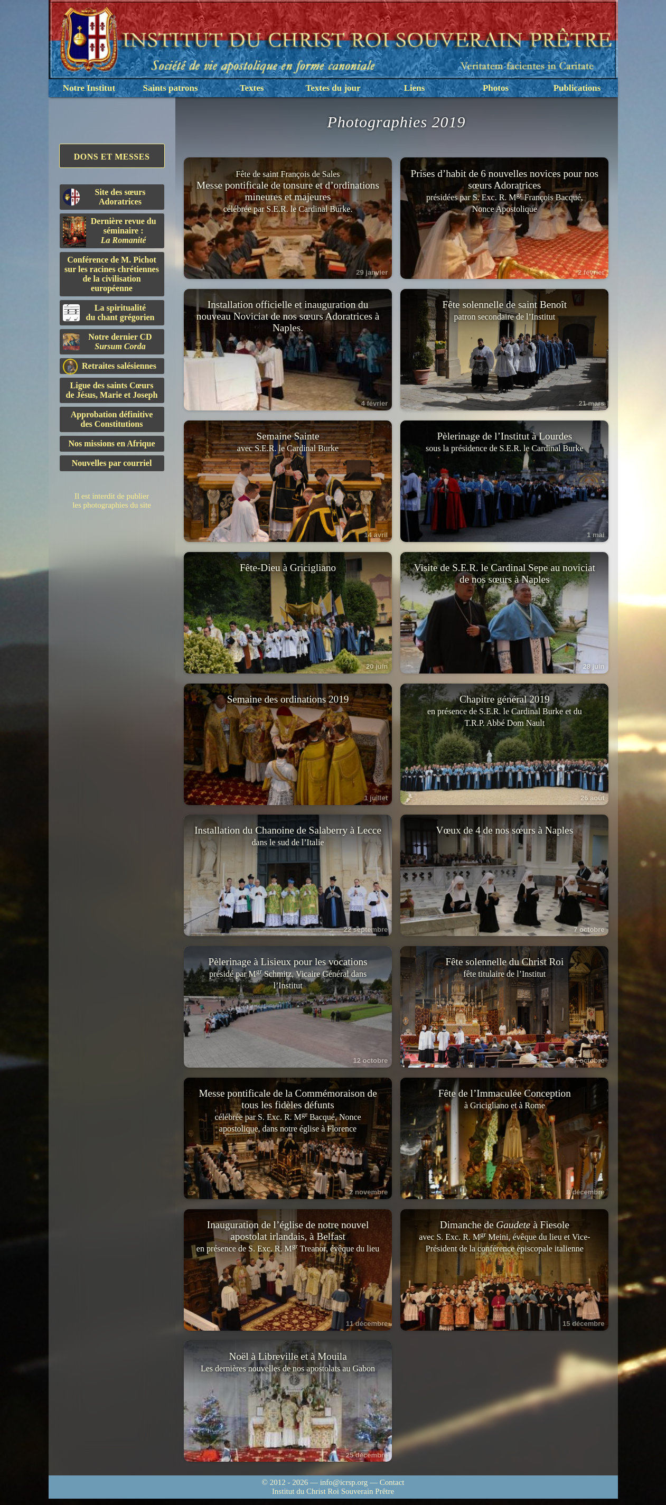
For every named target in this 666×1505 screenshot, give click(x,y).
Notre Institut (89, 88)
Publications (577, 88)
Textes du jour (332, 88)
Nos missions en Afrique (111, 443)
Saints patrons (170, 88)
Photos (496, 88)
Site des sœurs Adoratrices (104, 197)
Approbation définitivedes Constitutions (112, 419)
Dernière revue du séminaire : (109, 232)
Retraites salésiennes (109, 366)
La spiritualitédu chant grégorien (109, 312)
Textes (252, 88)
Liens (414, 88)
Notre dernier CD (107, 341)
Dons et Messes (112, 156)
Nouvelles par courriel (112, 463)
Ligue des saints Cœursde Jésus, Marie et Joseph (112, 390)
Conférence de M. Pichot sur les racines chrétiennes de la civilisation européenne (111, 274)
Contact (392, 1488)
